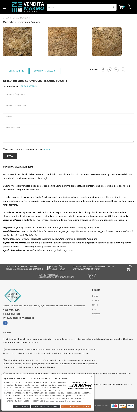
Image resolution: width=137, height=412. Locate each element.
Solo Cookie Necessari (45, 406)
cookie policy (75, 401)
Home (95, 296)
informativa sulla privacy (55, 401)
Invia (10, 155)
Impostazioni (21, 406)
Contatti (96, 313)
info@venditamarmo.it (18, 318)
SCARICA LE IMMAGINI (45, 70)
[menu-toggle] (4, 7)
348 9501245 (11, 310)
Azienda (96, 300)
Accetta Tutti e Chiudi (75, 406)
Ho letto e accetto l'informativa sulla (27, 149)
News (94, 309)
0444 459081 (11, 314)
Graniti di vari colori (16, 18)
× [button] (91, 376)
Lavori (95, 304)
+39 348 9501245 (28, 86)
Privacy (46, 149)
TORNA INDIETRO (16, 70)
